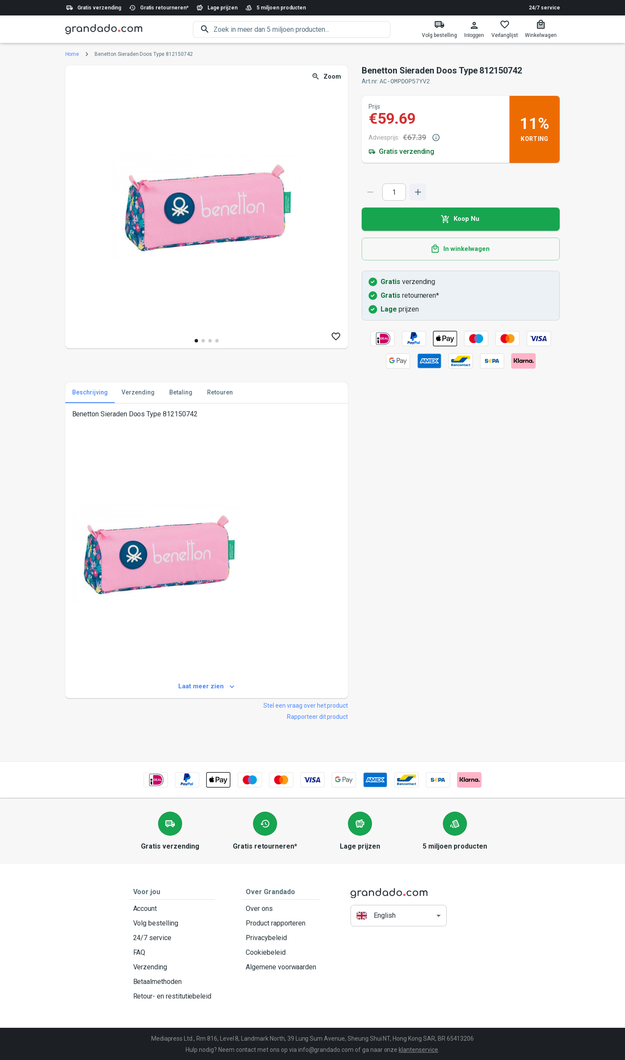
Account (172, 908)
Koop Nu (461, 218)
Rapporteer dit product (317, 716)
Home (72, 54)
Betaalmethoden (172, 981)
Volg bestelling (172, 923)
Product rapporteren (281, 923)
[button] (399, 915)
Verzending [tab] (138, 392)
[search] (301, 29)
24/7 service (544, 8)
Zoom (327, 77)
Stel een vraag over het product (305, 705)
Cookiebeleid (281, 952)
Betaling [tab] (181, 392)
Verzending (172, 966)
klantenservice (418, 1049)
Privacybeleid (281, 937)
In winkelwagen (460, 249)
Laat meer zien (206, 686)
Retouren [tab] (220, 392)
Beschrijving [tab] (90, 392)
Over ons (281, 908)
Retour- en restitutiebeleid (172, 996)
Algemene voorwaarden (281, 966)
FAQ (172, 952)
